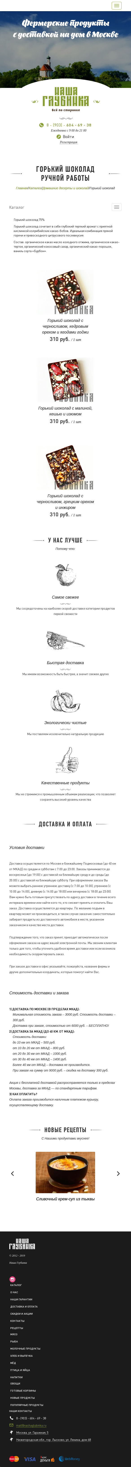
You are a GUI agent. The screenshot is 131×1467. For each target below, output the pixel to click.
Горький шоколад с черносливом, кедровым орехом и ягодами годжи (65, 326)
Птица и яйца (20, 1370)
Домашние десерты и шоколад (65, 188)
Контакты (17, 1320)
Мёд (13, 1363)
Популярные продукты (26, 1405)
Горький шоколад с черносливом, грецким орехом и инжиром (65, 502)
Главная (22, 188)
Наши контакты (20, 1411)
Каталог (35, 188)
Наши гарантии (21, 1299)
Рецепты (16, 1328)
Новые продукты (22, 1397)
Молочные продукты (25, 1348)
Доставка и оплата (24, 1306)
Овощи (15, 1383)
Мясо (13, 1334)
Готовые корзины (23, 1390)
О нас (14, 1292)
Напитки (16, 1377)
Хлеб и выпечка (21, 1355)
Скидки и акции (21, 1313)
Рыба (14, 1341)
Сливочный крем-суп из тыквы (65, 1199)
